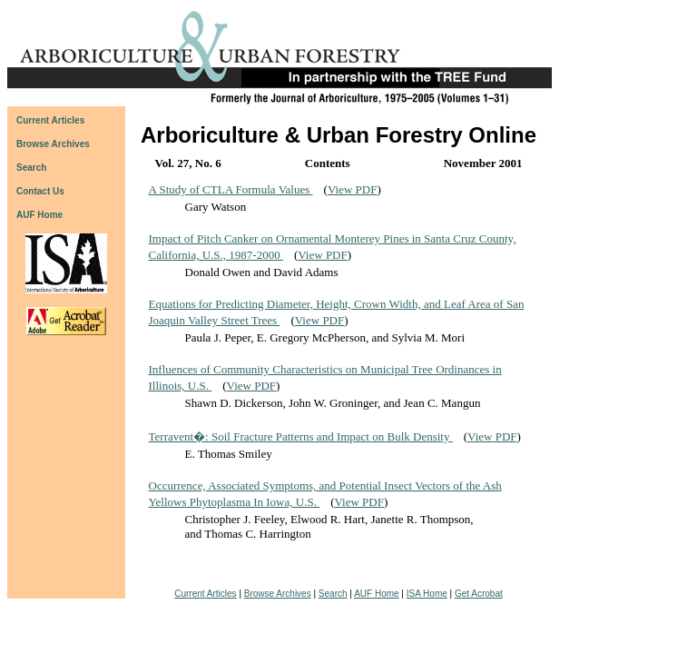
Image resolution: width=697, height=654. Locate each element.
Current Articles (205, 594)
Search (333, 594)
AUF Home (39, 215)
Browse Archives (277, 594)
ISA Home (427, 594)
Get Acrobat (479, 594)
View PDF (352, 189)
